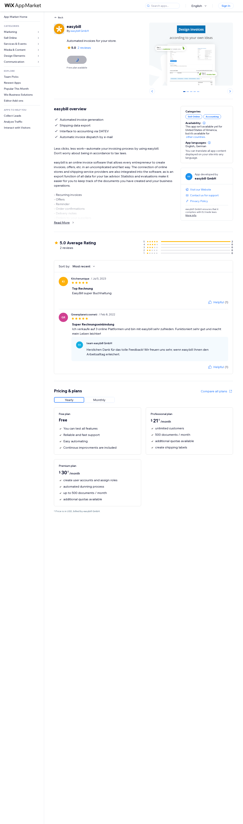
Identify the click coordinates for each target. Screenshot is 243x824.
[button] (204, 123)
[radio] (69, 400)
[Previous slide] (152, 91)
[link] (22, 17)
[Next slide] (230, 91)
